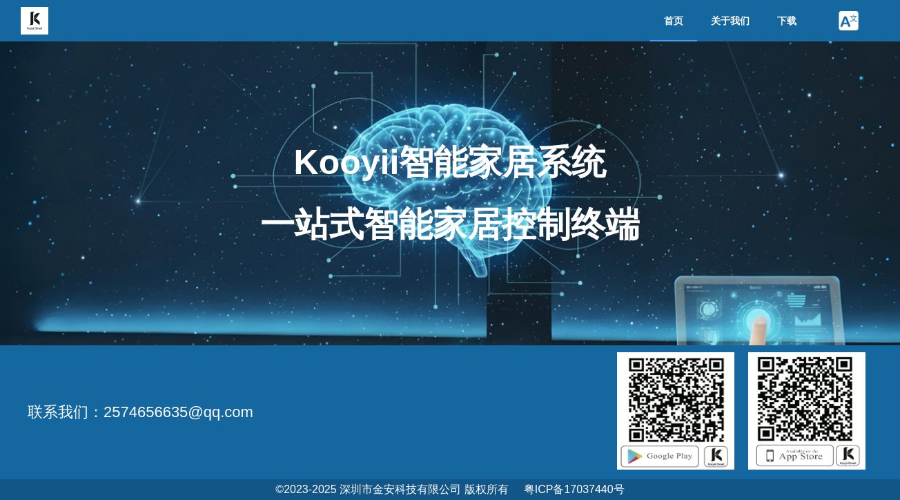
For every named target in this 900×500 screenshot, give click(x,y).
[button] (848, 20)
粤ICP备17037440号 (574, 489)
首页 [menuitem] (673, 20)
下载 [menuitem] (786, 20)
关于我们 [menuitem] (730, 20)
